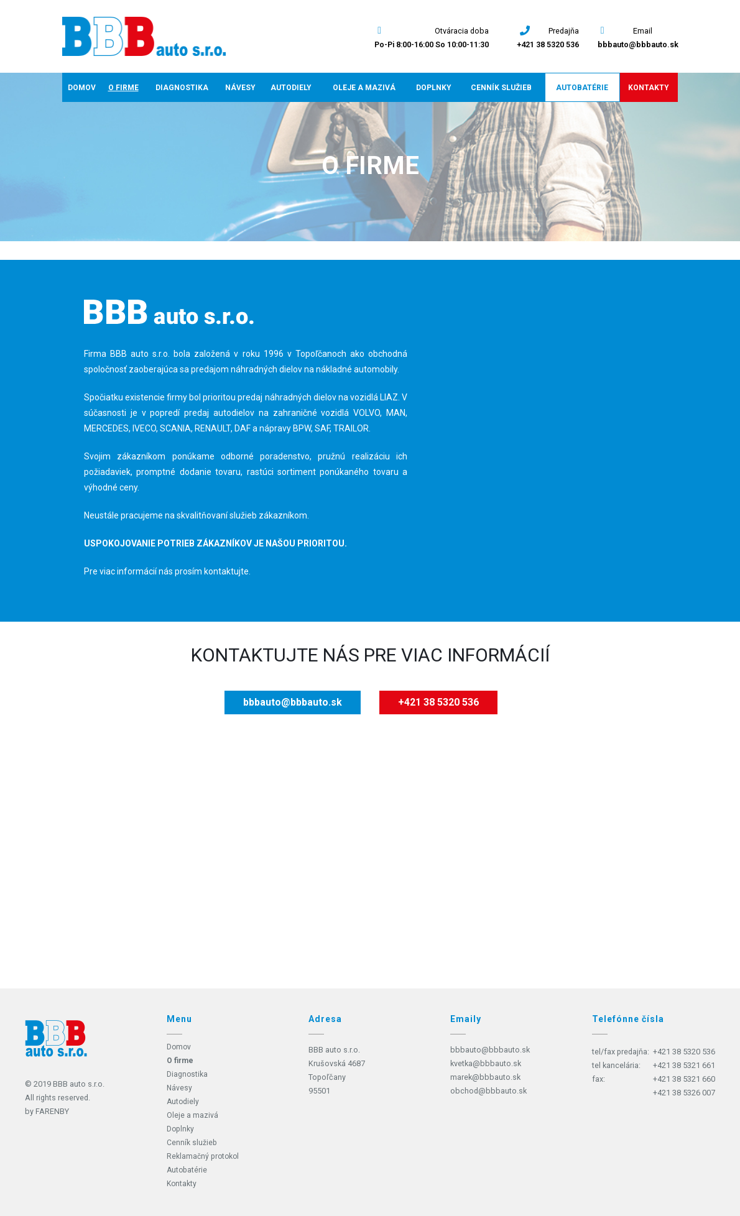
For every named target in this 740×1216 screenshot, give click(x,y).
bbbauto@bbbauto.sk (638, 44)
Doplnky (433, 87)
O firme (123, 87)
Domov (82, 87)
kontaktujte (226, 571)
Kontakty (648, 87)
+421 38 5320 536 (548, 44)
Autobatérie (582, 87)
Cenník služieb (501, 87)
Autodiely (291, 87)
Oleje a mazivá (364, 87)
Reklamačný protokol (204, 1156)
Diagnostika (181, 87)
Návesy (240, 87)
